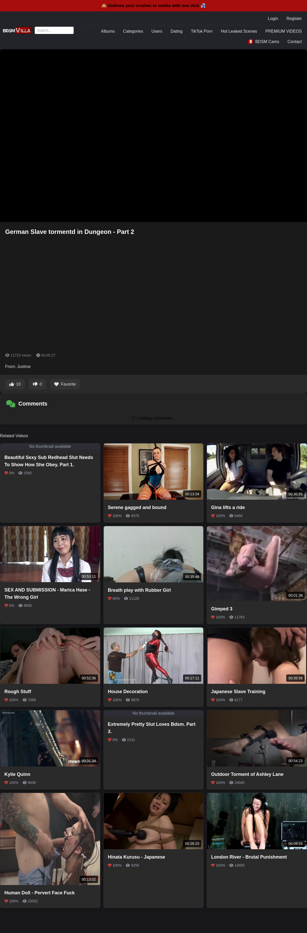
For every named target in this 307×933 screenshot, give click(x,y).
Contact (295, 41)
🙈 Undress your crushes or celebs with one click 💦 (153, 5)
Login (273, 18)
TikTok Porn (202, 31)
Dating (177, 31)
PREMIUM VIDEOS (284, 31)
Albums (108, 31)
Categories (133, 31)
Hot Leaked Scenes (239, 31)
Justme (24, 366)
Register (294, 18)
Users (156, 31)
